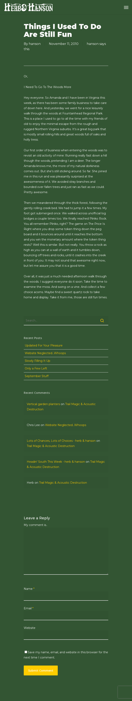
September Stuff (36, 376)
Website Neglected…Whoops (45, 353)
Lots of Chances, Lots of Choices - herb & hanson (61, 441)
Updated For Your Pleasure (44, 345)
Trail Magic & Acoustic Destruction (51, 446)
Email (28, 608)
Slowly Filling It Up (37, 361)
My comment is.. (35, 525)
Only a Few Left (36, 368)
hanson (35, 44)
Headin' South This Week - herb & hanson (56, 462)
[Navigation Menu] (126, 7)
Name (29, 589)
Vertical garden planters (43, 404)
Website (29, 628)
